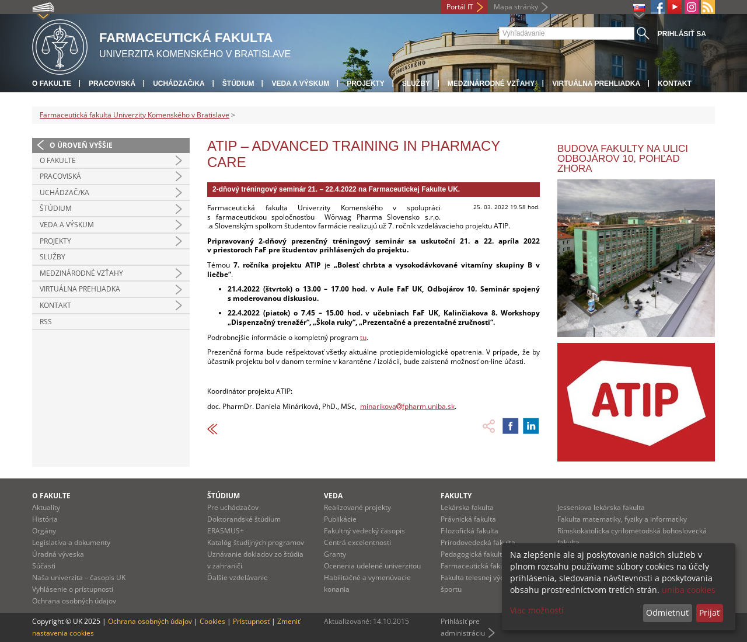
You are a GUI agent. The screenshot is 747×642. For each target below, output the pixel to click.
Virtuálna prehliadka (596, 83)
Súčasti (43, 566)
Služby (416, 83)
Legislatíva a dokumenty (71, 542)
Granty (335, 554)
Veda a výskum (300, 83)
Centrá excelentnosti (357, 542)
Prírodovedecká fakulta (478, 542)
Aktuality (46, 507)
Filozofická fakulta (469, 531)
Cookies (212, 621)
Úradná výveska (58, 554)
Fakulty (456, 496)
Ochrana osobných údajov (74, 601)
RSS (46, 322)
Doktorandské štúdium (244, 519)
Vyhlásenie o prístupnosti (72, 589)
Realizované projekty (357, 507)
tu (363, 337)
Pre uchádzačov (233, 507)
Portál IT (459, 7)
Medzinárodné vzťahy (491, 83)
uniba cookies (688, 589)
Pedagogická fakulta (473, 554)
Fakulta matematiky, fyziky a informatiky (622, 519)
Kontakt (675, 83)
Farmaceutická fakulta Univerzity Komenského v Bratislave (134, 115)
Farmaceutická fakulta (476, 566)
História (45, 519)
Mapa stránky (516, 7)
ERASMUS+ (225, 531)
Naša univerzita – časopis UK (78, 577)
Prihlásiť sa (682, 34)
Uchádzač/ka (179, 83)
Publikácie (340, 519)
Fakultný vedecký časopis (364, 531)
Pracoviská (112, 83)
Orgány (44, 531)
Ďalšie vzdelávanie (237, 577)
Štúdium (238, 83)
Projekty (366, 83)
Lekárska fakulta (467, 507)
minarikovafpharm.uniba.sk (407, 406)
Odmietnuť (667, 612)
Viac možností (537, 610)
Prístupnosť (251, 621)
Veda (333, 496)
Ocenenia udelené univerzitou (372, 566)
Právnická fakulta (468, 519)
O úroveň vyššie (81, 145)
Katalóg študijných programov (255, 542)
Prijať (709, 612)
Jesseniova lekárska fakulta (601, 507)
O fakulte (51, 83)
